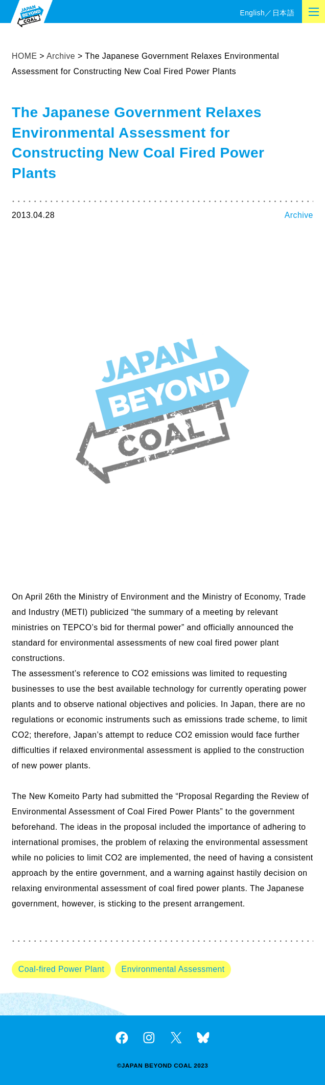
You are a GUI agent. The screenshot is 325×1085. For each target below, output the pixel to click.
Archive (299, 215)
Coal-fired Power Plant (61, 969)
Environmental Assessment (173, 969)
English (252, 13)
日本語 (283, 13)
